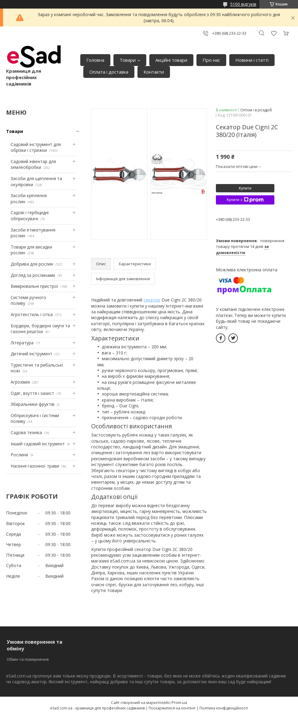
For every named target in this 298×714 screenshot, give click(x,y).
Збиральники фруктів (32, 404)
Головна (95, 60)
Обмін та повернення (28, 659)
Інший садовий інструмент (38, 444)
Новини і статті (252, 60)
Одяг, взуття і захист (32, 393)
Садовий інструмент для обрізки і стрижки (36, 147)
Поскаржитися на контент (172, 708)
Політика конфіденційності (223, 708)
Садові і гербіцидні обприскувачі (30, 215)
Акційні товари (171, 60)
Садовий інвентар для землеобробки (33, 164)
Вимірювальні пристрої (34, 286)
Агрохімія (20, 382)
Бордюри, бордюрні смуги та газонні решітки (40, 329)
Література (22, 343)
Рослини (19, 455)
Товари (128, 60)
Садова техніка (26, 432)
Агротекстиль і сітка (32, 314)
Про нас (211, 60)
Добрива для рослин (32, 264)
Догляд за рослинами (33, 275)
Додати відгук (274, 33)
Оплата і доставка (108, 72)
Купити (245, 188)
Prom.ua (179, 702)
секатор (152, 300)
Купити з (245, 200)
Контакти (154, 72)
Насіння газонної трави (35, 466)
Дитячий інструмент (31, 354)
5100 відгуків (243, 4)
